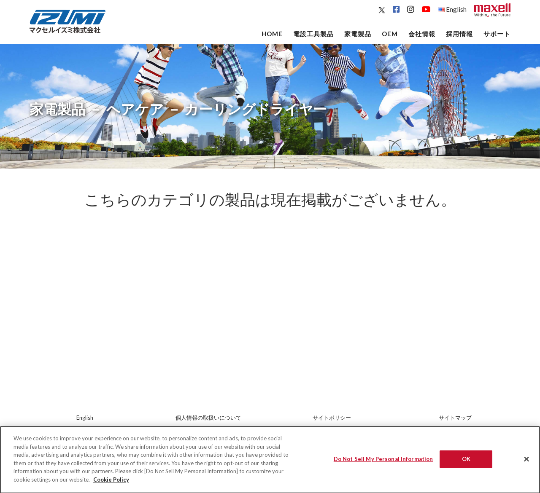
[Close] (526, 464)
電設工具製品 (313, 34)
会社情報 (421, 34)
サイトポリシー (332, 417)
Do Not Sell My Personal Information (383, 464)
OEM (390, 34)
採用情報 (459, 34)
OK (466, 464)
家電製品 (357, 34)
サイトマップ (455, 417)
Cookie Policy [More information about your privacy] (111, 485)
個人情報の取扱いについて (208, 417)
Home (272, 34)
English (452, 9)
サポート (496, 34)
